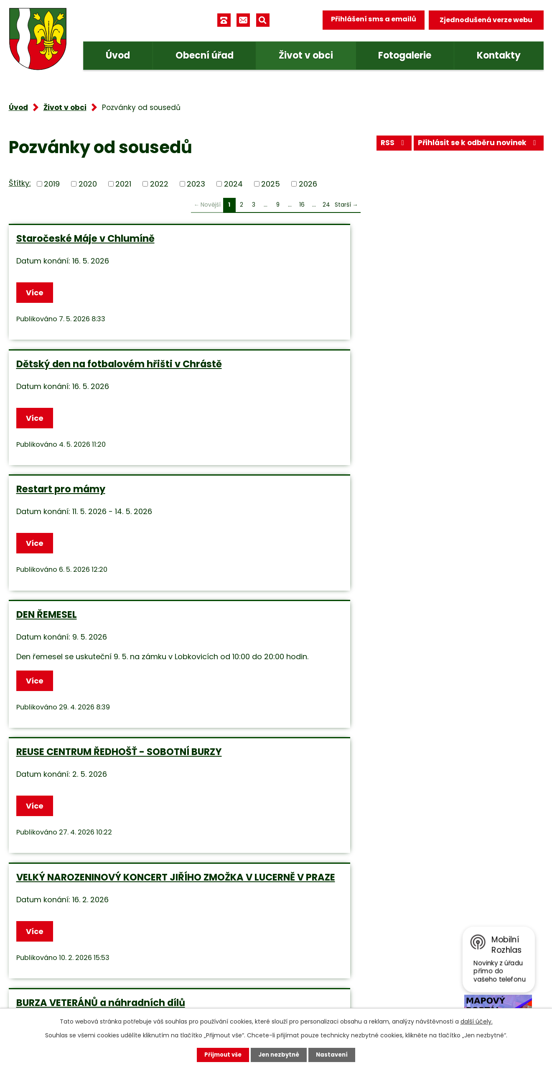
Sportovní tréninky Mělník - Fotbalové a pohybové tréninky (452, 688)
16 (302, 205)
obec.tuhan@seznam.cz (223, 969)
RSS (386, 145)
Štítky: (20, 183)
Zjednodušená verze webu (486, 20)
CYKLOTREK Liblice (420, 541)
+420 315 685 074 (212, 944)
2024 (233, 184)
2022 (159, 184)
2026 (308, 184)
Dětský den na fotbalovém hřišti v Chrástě (274, 244)
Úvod (118, 55)
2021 (123, 184)
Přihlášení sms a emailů (370, 20)
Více (36, 293)
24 (326, 205)
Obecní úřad (205, 55)
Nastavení (334, 1054)
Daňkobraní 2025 (57, 682)
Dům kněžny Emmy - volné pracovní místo (261, 546)
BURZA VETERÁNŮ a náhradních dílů (90, 546)
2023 (196, 184)
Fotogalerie (404, 55)
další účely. (476, 1021)
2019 (52, 184)
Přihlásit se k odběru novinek (475, 145)
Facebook (197, 994)
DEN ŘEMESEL (46, 380)
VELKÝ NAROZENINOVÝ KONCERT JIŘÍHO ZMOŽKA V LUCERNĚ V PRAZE (452, 392)
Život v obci (306, 55)
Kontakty (499, 55)
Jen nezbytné (279, 1054)
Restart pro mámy (421, 238)
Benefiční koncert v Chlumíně (268, 682)
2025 (270, 184)
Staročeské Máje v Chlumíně (85, 238)
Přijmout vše (221, 1054)
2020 (88, 184)
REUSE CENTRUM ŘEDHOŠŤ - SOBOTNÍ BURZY (260, 386)
